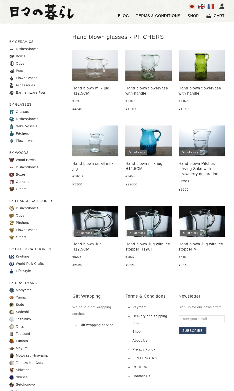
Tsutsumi (19, 334)
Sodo (16, 304)
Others (18, 189)
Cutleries (19, 182)
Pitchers (19, 133)
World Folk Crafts (26, 264)
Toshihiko (20, 319)
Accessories (22, 85)
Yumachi (19, 297)
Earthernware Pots (27, 92)
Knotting (19, 256)
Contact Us (141, 376)
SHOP (193, 16)
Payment (139, 307)
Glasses (19, 112)
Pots (16, 71)
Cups (16, 63)
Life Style (20, 271)
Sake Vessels (23, 126)
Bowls (17, 56)
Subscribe (192, 330)
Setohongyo (22, 384)
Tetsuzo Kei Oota (26, 363)
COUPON (140, 367)
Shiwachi (19, 370)
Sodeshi (19, 312)
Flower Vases (23, 78)
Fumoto (18, 341)
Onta (16, 326)
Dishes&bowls (23, 49)
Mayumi (18, 348)
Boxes (17, 174)
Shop (136, 331)
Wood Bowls (22, 160)
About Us (139, 340)
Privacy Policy (143, 349)
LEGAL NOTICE (145, 358)
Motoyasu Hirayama (28, 355)
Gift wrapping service (96, 325)
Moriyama (20, 290)
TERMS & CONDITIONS (158, 16)
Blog (123, 16)
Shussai (19, 377)
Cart (215, 16)
